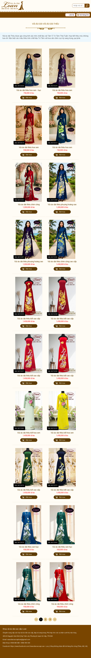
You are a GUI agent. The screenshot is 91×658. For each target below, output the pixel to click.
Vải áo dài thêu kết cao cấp (28, 318)
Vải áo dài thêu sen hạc (29, 547)
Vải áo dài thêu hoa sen (62, 90)
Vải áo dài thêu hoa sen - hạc (28, 90)
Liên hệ (71, 15)
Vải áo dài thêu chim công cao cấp (62, 261)
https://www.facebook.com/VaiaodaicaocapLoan (27, 646)
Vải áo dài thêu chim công (29, 204)
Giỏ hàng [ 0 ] (84, 15)
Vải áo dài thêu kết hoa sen (28, 433)
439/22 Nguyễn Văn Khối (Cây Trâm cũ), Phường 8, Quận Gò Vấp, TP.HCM (28, 636)
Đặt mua (29, 97)
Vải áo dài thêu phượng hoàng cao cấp (62, 205)
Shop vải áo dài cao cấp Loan (14, 629)
